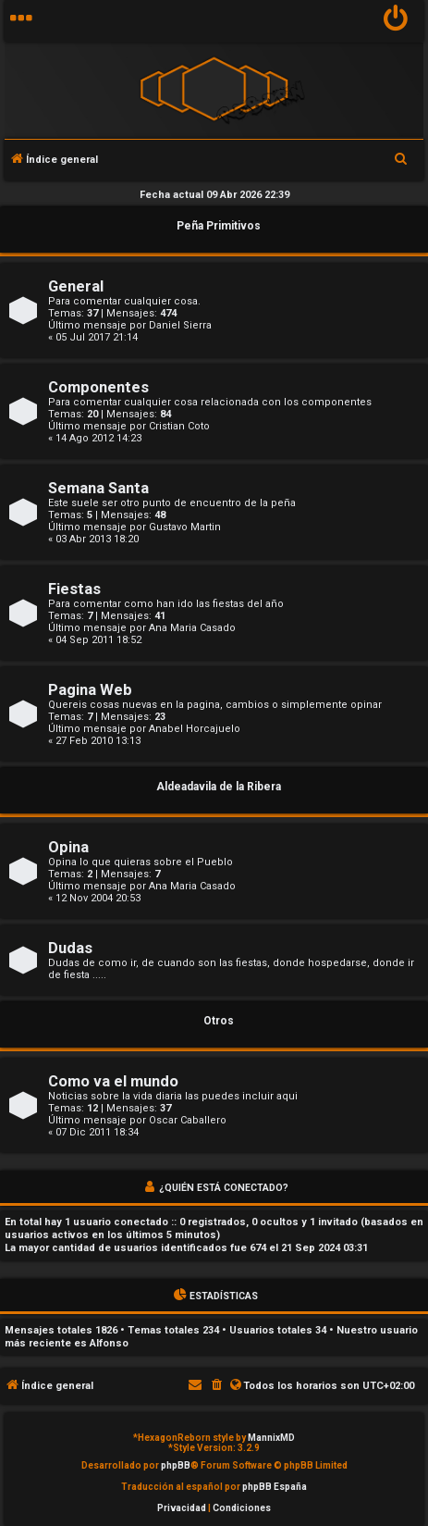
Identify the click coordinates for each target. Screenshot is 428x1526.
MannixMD (271, 1438)
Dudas (70, 948)
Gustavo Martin (185, 527)
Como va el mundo (113, 1081)
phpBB (175, 1465)
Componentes (98, 387)
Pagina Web (90, 690)
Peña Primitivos (219, 225)
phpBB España (274, 1487)
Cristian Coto (179, 426)
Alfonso (109, 1343)
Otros (218, 1020)
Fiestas (74, 589)
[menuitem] (396, 21)
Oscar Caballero (187, 1120)
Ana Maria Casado (192, 628)
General (76, 286)
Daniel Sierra (180, 325)
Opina (68, 847)
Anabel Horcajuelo (194, 729)
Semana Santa (98, 488)
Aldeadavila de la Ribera (218, 786)
